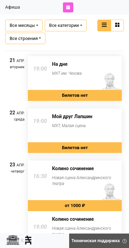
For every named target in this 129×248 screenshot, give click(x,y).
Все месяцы (22, 25)
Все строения (24, 38)
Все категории (64, 25)
